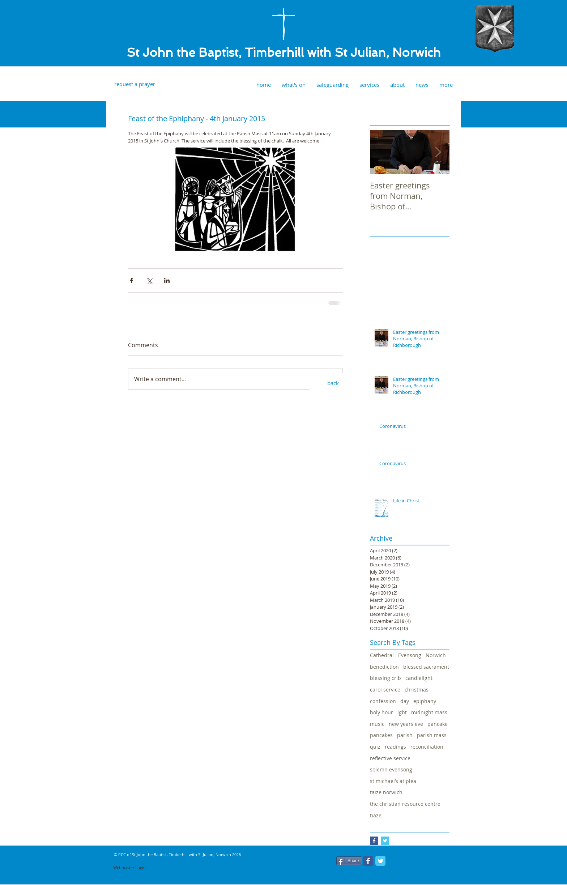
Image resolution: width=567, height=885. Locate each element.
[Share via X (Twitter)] (149, 280)
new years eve (406, 723)
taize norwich (386, 792)
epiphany (424, 701)
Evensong (409, 655)
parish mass (432, 735)
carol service (385, 689)
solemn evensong (391, 769)
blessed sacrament (426, 666)
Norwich (436, 655)
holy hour (381, 712)
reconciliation (426, 746)
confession (383, 701)
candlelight (418, 678)
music (377, 723)
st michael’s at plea (393, 781)
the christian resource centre (405, 803)
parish (405, 735)
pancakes (381, 735)
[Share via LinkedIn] (166, 280)
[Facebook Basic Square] (374, 841)
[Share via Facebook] (131, 280)
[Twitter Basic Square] (385, 841)
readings (395, 746)
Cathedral (382, 655)
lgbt (402, 712)
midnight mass (429, 712)
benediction (384, 666)
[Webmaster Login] (129, 867)
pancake (437, 723)
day (404, 701)
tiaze (375, 815)
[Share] (349, 860)
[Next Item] (438, 152)
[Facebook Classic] (368, 861)
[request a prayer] (134, 84)
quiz (375, 746)
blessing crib (385, 678)
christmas (417, 689)
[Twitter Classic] (380, 861)
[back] (333, 383)
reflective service (390, 758)
